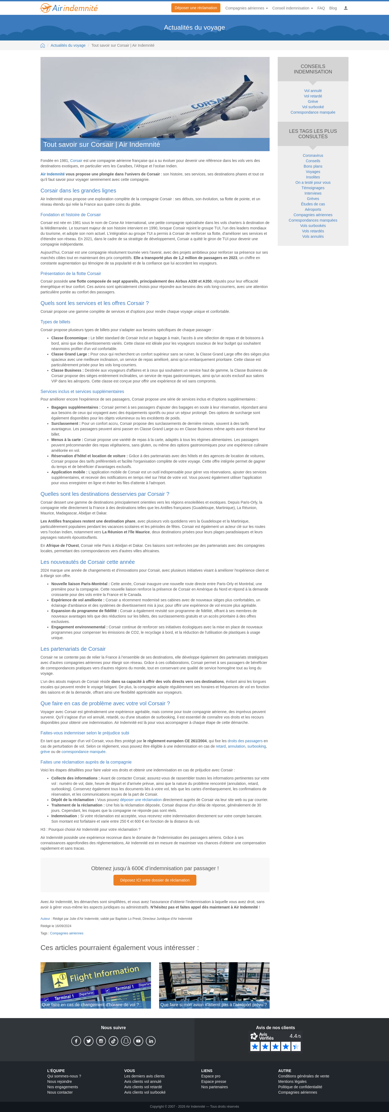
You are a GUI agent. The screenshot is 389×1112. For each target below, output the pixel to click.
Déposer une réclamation (196, 8)
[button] (346, 8)
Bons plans (313, 166)
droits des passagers (245, 741)
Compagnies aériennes (66, 933)
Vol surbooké (313, 107)
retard (221, 746)
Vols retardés (313, 231)
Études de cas (313, 204)
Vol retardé (313, 96)
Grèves (313, 198)
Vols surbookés (313, 225)
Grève (313, 101)
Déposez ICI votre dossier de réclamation (155, 880)
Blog (333, 8)
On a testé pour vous (313, 182)
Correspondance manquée (313, 112)
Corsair (76, 160)
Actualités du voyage (68, 45)
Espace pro (210, 1076)
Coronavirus (313, 155)
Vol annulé (313, 91)
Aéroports (313, 209)
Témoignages (312, 188)
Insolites (313, 177)
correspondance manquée (84, 752)
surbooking (256, 746)
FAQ (321, 8)
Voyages (313, 171)
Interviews (312, 193)
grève (45, 752)
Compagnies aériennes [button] (246, 8)
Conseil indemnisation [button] (292, 8)
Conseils (313, 161)
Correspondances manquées (313, 220)
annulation (236, 746)
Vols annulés (313, 236)
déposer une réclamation (141, 800)
